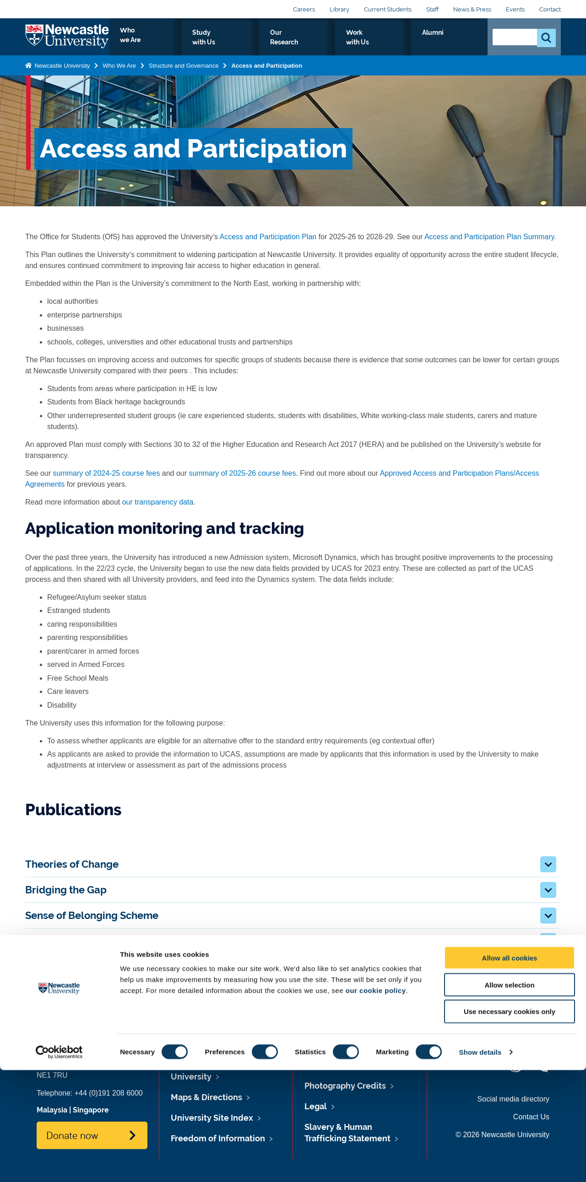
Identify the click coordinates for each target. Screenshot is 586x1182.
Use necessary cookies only (509, 1124)
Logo (67, 41)
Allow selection (509, 1097)
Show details (480, 1164)
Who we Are (222, 43)
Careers (304, 9)
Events (515, 9)
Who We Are (119, 73)
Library (339, 9)
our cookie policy (376, 1102)
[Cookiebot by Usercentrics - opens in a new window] (59, 1164)
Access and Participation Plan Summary (489, 237)
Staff (432, 9)
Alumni (460, 43)
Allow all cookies (509, 1070)
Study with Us (283, 43)
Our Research (347, 43)
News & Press (472, 9)
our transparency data (158, 502)
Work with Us (409, 43)
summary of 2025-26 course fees (242, 473)
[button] (548, 864)
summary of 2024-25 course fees (106, 473)
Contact (550, 9)
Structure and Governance (183, 73)
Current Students (388, 9)
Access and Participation (266, 73)
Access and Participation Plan (268, 237)
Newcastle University (61, 73)
